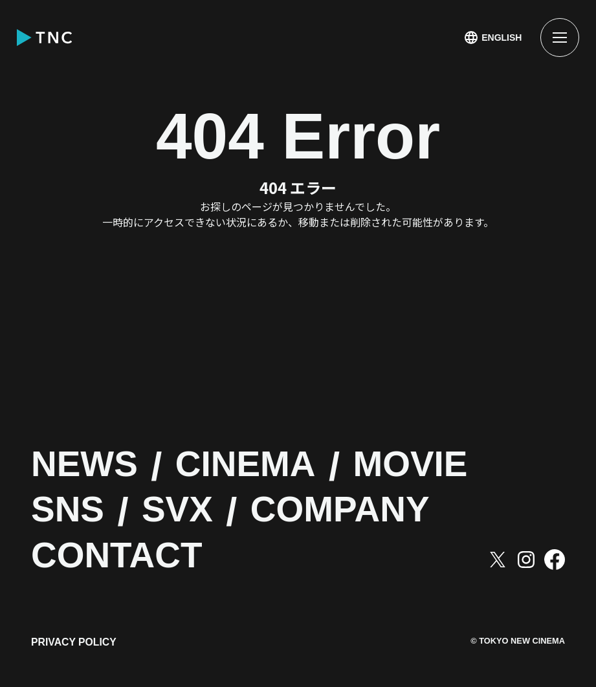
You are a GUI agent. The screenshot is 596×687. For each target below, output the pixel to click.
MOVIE (446, 466)
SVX (190, 511)
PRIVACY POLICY (74, 646)
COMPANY (367, 511)
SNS (72, 511)
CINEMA (266, 466)
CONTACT (127, 557)
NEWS (90, 466)
